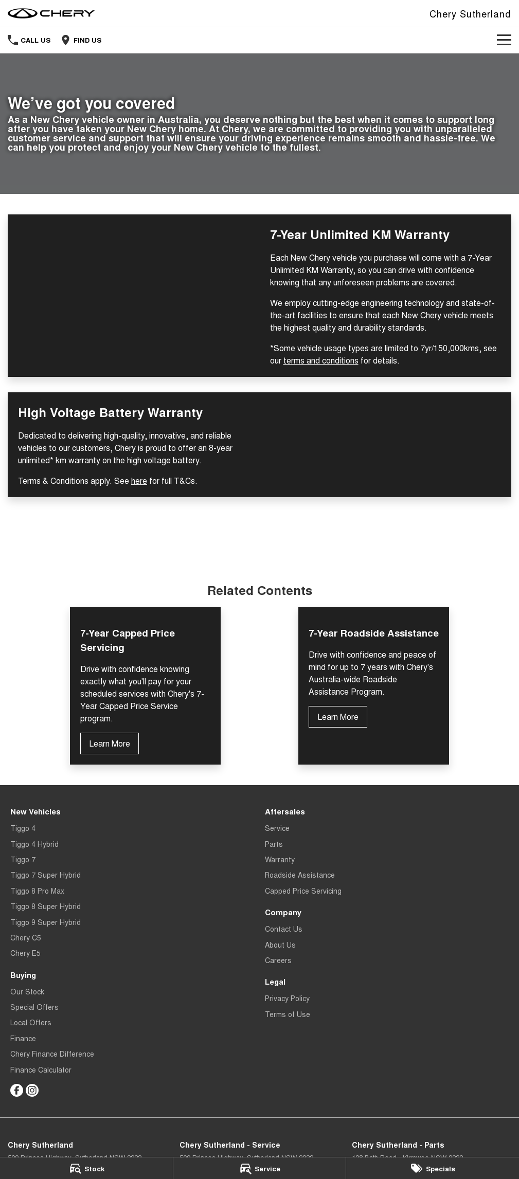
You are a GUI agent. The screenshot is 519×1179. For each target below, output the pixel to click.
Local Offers (30, 1022)
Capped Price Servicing (303, 890)
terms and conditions (321, 360)
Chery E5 (25, 953)
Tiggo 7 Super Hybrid (45, 874)
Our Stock (27, 991)
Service (277, 828)
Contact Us (283, 928)
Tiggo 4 (22, 828)
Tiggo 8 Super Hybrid (45, 906)
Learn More (109, 743)
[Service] (259, 1168)
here (139, 480)
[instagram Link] (32, 1090)
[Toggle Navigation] (504, 40)
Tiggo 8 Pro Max (37, 890)
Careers (278, 960)
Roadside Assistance (300, 874)
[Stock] (86, 1168)
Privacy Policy (287, 998)
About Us (280, 944)
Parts (274, 844)
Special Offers (34, 1007)
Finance (23, 1038)
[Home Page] (51, 13)
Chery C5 (25, 937)
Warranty (280, 859)
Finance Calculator (40, 1069)
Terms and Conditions (260, 539)
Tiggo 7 (22, 859)
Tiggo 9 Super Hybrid (45, 922)
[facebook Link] (16, 1090)
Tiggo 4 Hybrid (34, 844)
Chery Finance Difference (52, 1053)
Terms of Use (287, 1014)
